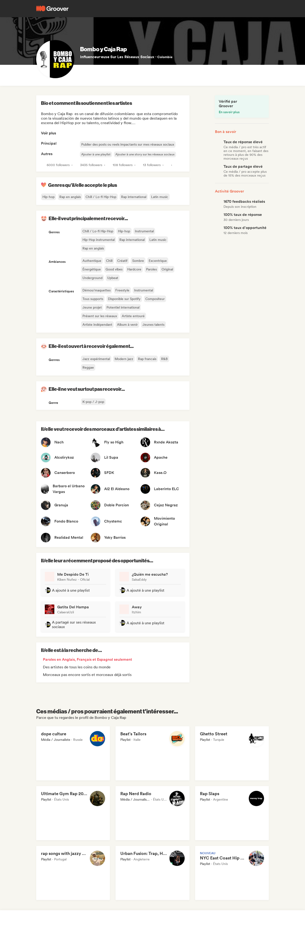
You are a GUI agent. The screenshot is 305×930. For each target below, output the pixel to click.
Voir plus (48, 133)
